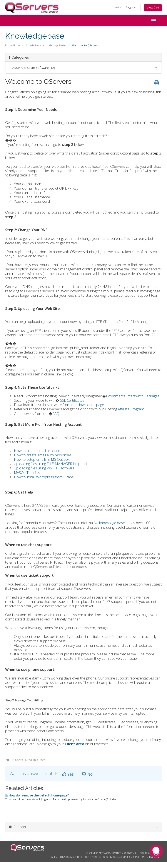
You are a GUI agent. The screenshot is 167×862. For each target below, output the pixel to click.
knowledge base (112, 522)
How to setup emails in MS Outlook (42, 459)
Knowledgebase (34, 45)
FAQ (55, 413)
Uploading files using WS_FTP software (44, 468)
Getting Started (58, 45)
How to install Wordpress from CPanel (44, 476)
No (87, 774)
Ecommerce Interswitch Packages (132, 395)
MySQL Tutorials (27, 472)
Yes (68, 774)
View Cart (153, 7)
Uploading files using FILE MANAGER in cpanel (50, 463)
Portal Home (12, 45)
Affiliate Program (131, 408)
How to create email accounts (37, 450)
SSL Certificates (72, 400)
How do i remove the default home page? (37, 795)
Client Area (74, 743)
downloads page (91, 404)
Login (117, 7)
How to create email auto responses (43, 454)
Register (131, 7)
